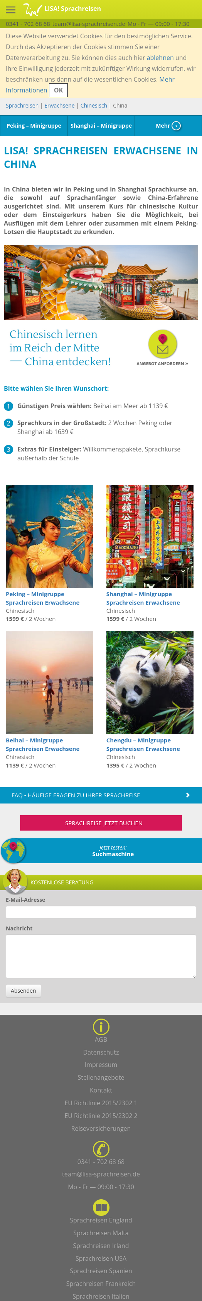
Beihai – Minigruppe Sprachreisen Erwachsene (42, 744)
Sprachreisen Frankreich (101, 1283)
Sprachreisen (22, 105)
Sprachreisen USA (101, 1258)
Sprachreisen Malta (101, 1233)
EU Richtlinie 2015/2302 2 (100, 1115)
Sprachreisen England (101, 1220)
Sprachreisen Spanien (101, 1271)
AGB (101, 1039)
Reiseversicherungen (101, 1128)
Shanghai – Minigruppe (101, 125)
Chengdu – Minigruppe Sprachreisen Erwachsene (143, 744)
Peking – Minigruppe (34, 125)
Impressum (101, 1064)
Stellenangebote (101, 1077)
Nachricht (19, 928)
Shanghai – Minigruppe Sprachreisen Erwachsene (143, 598)
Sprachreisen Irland (101, 1245)
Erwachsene (59, 105)
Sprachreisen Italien (101, 1296)
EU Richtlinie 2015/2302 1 (100, 1103)
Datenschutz (101, 1052)
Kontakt (101, 1090)
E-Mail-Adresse (25, 899)
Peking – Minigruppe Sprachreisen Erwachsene (42, 598)
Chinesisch (94, 105)
